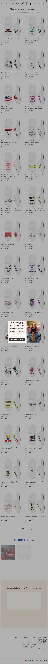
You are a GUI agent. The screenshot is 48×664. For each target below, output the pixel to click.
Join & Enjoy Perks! (17, 339)
